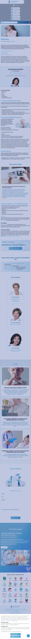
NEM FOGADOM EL (15, 636)
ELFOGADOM (15, 634)
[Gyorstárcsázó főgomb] (28, 635)
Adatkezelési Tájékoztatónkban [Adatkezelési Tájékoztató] (6, 620)
